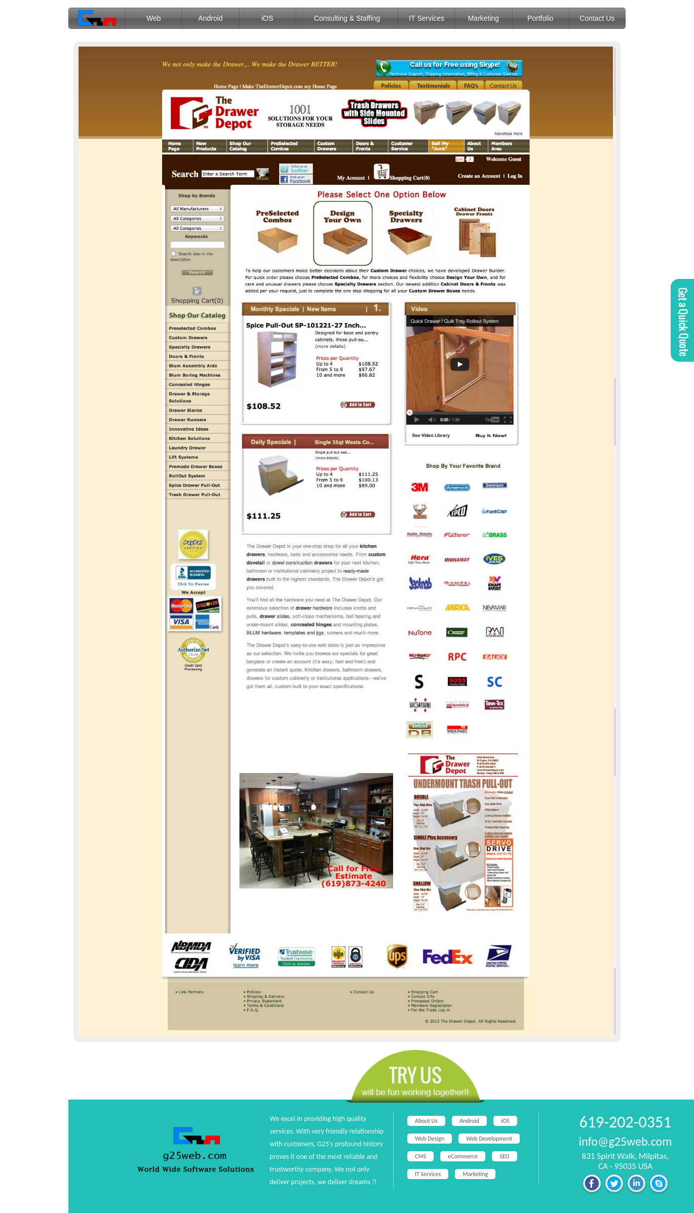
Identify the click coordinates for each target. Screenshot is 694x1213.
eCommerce (463, 1156)
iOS (267, 18)
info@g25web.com (625, 1141)
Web (153, 18)
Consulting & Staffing (347, 18)
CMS (420, 1156)
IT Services (426, 18)
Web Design (429, 1138)
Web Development (489, 1138)
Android (210, 18)
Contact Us (597, 18)
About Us (426, 1120)
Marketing (483, 18)
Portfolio (540, 18)
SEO (504, 1156)
